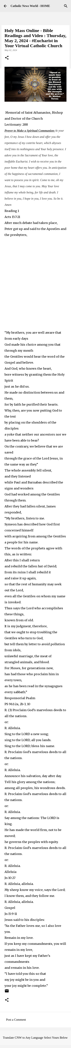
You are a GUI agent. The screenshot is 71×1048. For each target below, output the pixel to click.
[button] (7, 58)
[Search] (65, 5)
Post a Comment (16, 1019)
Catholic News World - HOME (30, 5)
